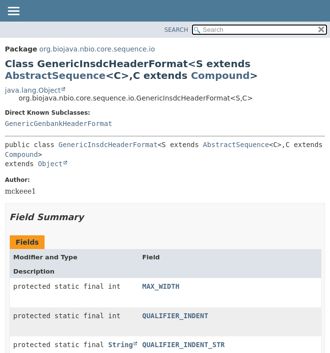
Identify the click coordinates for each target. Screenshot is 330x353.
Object (50, 164)
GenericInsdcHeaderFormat (108, 145)
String (120, 345)
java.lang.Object (33, 90)
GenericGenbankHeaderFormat (58, 123)
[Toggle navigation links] (13, 12)
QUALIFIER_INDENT (175, 316)
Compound (220, 75)
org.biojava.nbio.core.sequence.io (97, 49)
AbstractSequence (55, 75)
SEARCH (177, 29)
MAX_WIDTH (160, 286)
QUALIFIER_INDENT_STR (183, 345)
